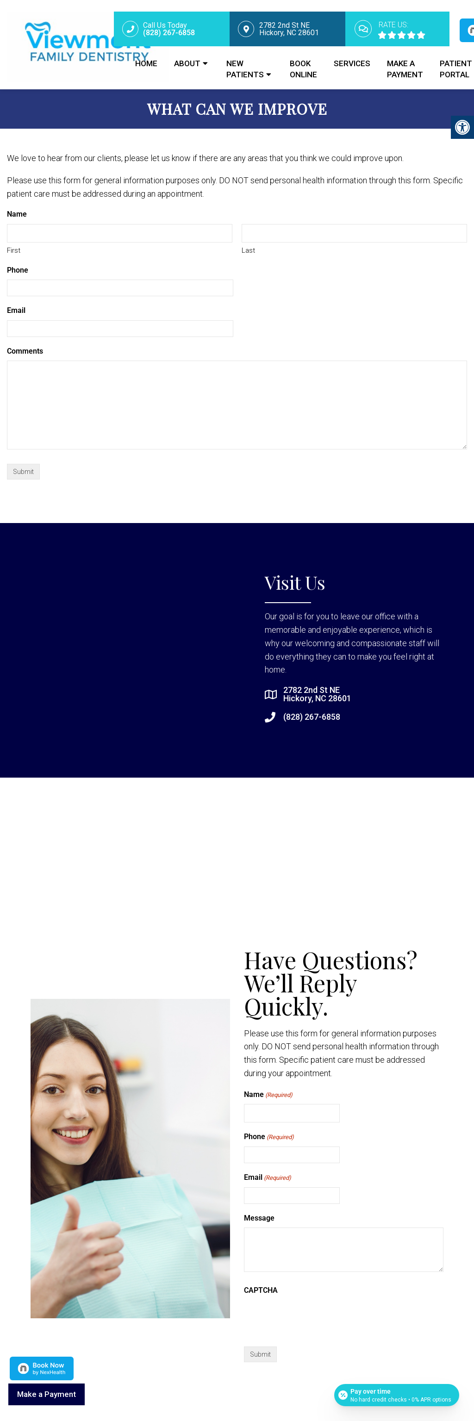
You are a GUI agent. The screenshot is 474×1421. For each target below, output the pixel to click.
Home (146, 63)
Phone (17, 270)
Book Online (303, 69)
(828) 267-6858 (311, 717)
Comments (25, 351)
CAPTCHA (261, 1290)
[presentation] (314, 1318)
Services (352, 63)
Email (16, 310)
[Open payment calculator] (396, 1394)
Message (259, 1218)
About (187, 63)
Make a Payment (405, 69)
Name (268, 1095)
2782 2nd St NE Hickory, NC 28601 (317, 694)
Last (248, 250)
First (13, 250)
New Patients (245, 69)
